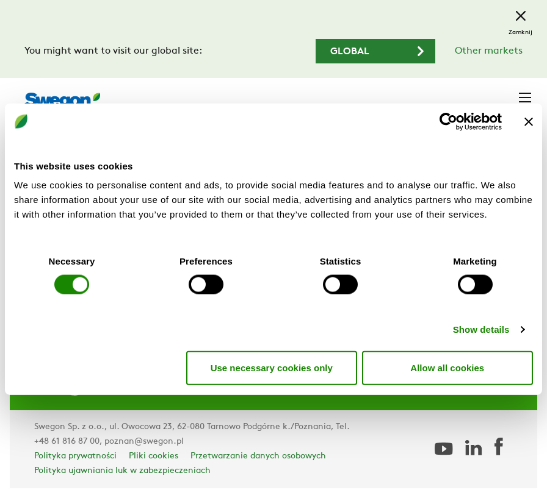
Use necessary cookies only (272, 367)
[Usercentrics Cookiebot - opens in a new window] (448, 121)
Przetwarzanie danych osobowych (258, 456)
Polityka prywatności (75, 456)
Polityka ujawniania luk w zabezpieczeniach (122, 470)
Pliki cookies (153, 456)
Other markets (489, 51)
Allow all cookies (447, 367)
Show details (481, 329)
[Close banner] (528, 121)
